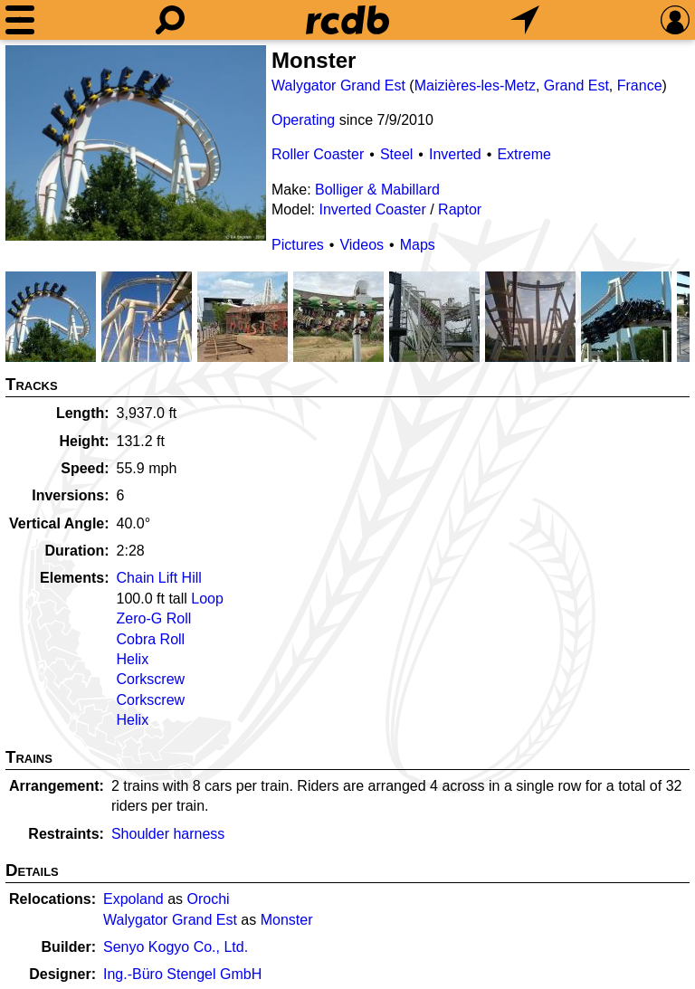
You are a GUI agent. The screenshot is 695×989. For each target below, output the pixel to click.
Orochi (208, 899)
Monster (287, 919)
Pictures (297, 244)
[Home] (347, 19)
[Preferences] (675, 19)
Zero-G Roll (154, 618)
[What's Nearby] (524, 19)
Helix (133, 659)
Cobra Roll (151, 639)
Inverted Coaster (372, 209)
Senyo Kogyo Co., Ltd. (175, 947)
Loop (207, 598)
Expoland (133, 899)
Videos (361, 244)
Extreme (524, 154)
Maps (417, 244)
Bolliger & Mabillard (377, 189)
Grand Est (576, 85)
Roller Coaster (317, 154)
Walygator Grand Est (338, 85)
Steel (396, 154)
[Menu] (19, 19)
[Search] (170, 19)
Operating (303, 120)
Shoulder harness (167, 834)
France (639, 85)
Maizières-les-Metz (475, 85)
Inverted (455, 154)
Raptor (459, 209)
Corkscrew (151, 679)
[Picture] (135, 143)
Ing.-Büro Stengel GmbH (182, 974)
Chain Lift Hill (159, 577)
